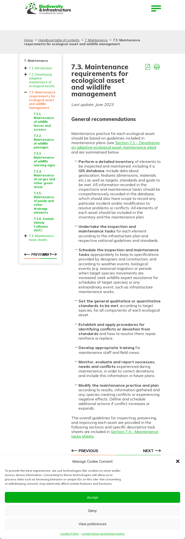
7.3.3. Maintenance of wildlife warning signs (44, 159)
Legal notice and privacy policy (103, 533)
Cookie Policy (69, 533)
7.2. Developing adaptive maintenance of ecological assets (42, 80)
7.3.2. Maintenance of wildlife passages (44, 141)
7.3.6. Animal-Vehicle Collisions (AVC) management (44, 226)
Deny (92, 511)
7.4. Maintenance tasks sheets (41, 238)
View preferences (92, 524)
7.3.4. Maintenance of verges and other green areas (44, 179)
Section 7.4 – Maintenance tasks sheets (114, 434)
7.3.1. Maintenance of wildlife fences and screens (44, 121)
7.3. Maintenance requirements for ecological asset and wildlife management (42, 100)
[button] (177, 461)
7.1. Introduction (40, 68)
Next (50, 254)
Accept (92, 497)
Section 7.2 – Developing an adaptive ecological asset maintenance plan (115, 145)
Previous (32, 254)
